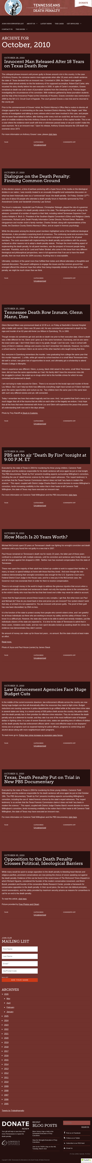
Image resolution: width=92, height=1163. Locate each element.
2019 (6, 1042)
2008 (6, 1091)
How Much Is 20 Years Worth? (36, 537)
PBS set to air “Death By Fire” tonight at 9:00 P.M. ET (45, 457)
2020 (6, 1038)
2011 (6, 1078)
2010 (6, 1082)
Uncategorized (40, 145)
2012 (6, 1073)
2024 (6, 1020)
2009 (6, 1086)
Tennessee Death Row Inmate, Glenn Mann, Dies (43, 314)
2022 (6, 1029)
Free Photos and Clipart (29, 904)
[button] (86, 1160)
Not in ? (5, 977)
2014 (6, 1064)
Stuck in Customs (30, 413)
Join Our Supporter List (13, 24)
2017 (6, 1051)
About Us (31, 24)
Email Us (67, 1148)
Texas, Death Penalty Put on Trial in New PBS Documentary (42, 779)
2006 (6, 1099)
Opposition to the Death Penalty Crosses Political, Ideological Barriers (43, 861)
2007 (6, 1095)
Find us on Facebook (71, 1133)
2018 (6, 1047)
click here (53, 134)
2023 (6, 1025)
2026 (6, 994)
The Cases (59, 24)
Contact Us (7, 29)
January (10, 1012)
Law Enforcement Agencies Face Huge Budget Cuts (45, 691)
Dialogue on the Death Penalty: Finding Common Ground (37, 178)
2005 (6, 1104)
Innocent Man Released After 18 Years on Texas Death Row (44, 63)
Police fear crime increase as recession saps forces (41, 735)
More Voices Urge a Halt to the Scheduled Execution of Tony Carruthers (42, 1133)
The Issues (20, 29)
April (8, 1003)
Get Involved (73, 24)
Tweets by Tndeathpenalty (13, 1111)
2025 (6, 1016)
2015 (6, 1060)
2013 (6, 1069)
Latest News (46, 24)
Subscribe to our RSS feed (73, 1143)
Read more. (7, 642)
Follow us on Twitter (71, 1138)
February (10, 1007)
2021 (6, 1034)
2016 (6, 1056)
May (8, 999)
